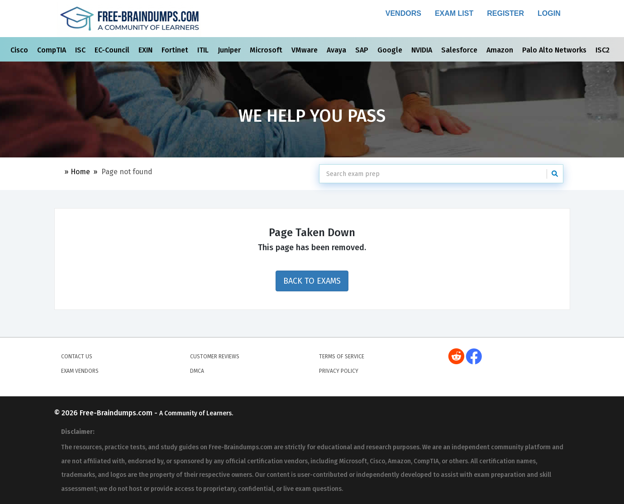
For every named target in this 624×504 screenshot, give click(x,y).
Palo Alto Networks (555, 50)
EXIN (146, 50)
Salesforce (460, 50)
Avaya (337, 50)
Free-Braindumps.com (117, 413)
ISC (81, 50)
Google (390, 50)
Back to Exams (312, 281)
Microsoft (267, 50)
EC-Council (113, 50)
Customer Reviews (214, 356)
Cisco (20, 50)
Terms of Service (341, 356)
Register (505, 13)
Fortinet (176, 50)
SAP (362, 50)
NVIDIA (422, 50)
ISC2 (603, 50)
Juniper (230, 50)
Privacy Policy (338, 371)
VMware (305, 50)
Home (80, 171)
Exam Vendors (80, 371)
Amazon (500, 50)
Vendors (403, 13)
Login (549, 13)
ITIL (203, 50)
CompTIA (52, 50)
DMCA (197, 371)
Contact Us (76, 356)
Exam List (454, 13)
